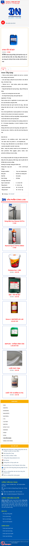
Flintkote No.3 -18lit (14, 270)
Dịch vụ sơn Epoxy (7, 519)
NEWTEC (5, 408)
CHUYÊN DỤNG (7, 438)
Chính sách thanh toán (8, 528)
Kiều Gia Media (14, 542)
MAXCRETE (6, 413)
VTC (4, 419)
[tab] (3, 69)
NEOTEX (5, 424)
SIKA (4, 405)
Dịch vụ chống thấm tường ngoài (12, 475)
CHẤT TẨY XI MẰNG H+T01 (14, 393)
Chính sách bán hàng (7, 530)
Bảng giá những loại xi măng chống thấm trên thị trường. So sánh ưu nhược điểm (15, 450)
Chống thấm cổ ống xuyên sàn (11, 462)
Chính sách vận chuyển (8, 533)
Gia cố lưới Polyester (7, 521)
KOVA (4, 435)
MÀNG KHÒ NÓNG (8, 440)
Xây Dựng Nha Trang (9, 453)
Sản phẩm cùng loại (16, 200)
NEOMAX (5, 429)
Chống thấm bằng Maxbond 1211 (12, 458)
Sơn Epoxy (6, 460)
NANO (4, 432)
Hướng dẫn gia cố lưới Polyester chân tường (14, 465)
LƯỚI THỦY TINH (14, 368)
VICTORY (5, 421)
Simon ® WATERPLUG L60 (14, 319)
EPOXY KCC (6, 427)
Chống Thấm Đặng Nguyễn (14, 541)
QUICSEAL (6, 416)
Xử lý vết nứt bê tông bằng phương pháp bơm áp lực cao (14, 468)
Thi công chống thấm (7, 513)
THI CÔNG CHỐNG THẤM (10, 455)
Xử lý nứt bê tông (7, 516)
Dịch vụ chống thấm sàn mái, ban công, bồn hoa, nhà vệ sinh (13, 472)
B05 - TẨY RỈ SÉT (14, 295)
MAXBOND (6, 410)
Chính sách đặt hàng (7, 536)
